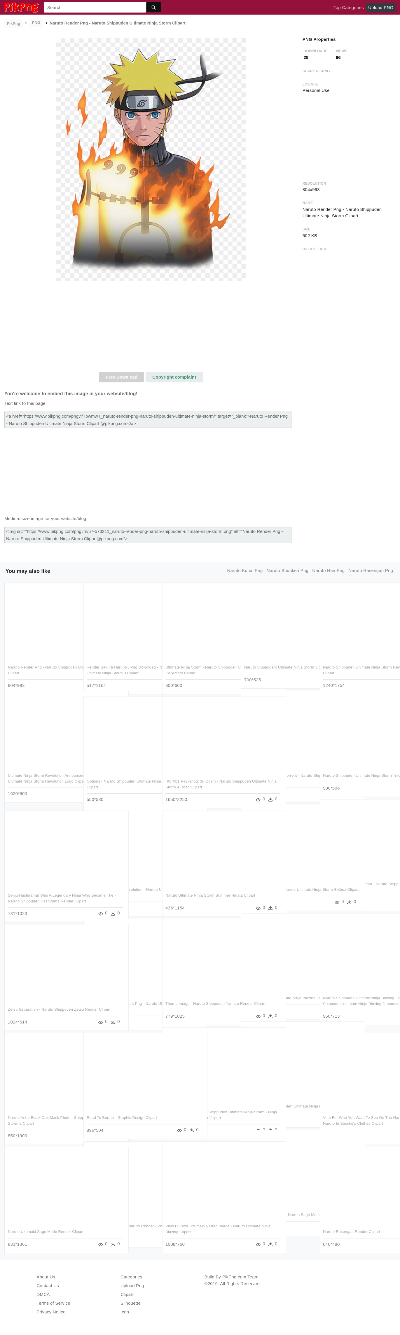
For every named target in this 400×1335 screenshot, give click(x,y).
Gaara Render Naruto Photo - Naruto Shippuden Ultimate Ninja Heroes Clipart (355, 883)
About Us (46, 1276)
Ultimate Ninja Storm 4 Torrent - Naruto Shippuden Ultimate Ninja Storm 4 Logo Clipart (278, 775)
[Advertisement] (151, 328)
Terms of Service (53, 1303)
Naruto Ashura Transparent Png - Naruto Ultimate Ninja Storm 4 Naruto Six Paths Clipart (119, 1003)
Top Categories (348, 7)
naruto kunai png (245, 570)
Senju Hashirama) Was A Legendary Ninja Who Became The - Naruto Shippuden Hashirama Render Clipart (40, 894)
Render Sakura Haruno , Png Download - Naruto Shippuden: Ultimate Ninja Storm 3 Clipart (121, 666)
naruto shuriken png (288, 570)
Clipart (127, 1294)
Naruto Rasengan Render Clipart (351, 1225)
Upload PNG (380, 7)
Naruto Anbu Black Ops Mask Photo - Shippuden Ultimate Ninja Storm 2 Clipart (40, 1117)
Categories (131, 1276)
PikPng (13, 23)
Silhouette (130, 1303)
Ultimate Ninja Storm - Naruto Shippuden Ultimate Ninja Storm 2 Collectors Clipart (195, 666)
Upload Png (132, 1285)
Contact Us (48, 1285)
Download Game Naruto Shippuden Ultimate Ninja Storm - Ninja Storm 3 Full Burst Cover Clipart (197, 1111)
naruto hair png (328, 570)
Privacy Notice (51, 1311)
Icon (124, 1311)
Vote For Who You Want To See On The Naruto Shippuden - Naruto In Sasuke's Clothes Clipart (357, 1117)
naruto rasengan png (370, 570)
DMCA (43, 1294)
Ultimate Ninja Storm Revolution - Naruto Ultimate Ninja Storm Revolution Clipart (121, 889)
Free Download (121, 377)
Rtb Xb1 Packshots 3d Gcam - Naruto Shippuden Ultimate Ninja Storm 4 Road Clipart (200, 780)
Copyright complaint (174, 377)
